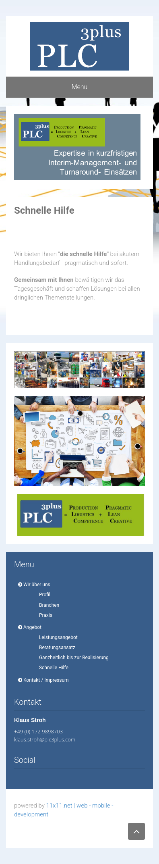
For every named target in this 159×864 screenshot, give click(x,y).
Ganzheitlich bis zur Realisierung (71, 657)
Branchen (46, 605)
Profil (42, 595)
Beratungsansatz (54, 647)
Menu (80, 87)
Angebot (29, 627)
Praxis (43, 615)
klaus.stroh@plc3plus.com (44, 739)
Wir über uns (34, 584)
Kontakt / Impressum (43, 680)
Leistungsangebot (56, 637)
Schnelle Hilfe (51, 667)
